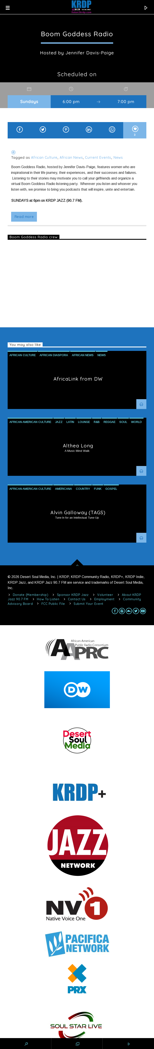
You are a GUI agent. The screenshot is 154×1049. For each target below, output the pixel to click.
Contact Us (77, 599)
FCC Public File (53, 604)
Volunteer (105, 595)
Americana (63, 488)
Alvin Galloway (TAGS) (78, 512)
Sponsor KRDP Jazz (73, 595)
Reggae (109, 422)
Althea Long (78, 446)
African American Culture (30, 422)
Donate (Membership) (30, 595)
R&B (97, 422)
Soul (123, 422)
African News (71, 157)
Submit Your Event (88, 604)
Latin (70, 422)
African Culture (44, 157)
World (136, 422)
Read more (24, 216)
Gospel (111, 488)
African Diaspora (54, 355)
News (118, 157)
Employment (104, 599)
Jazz (58, 422)
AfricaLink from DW (78, 379)
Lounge (84, 422)
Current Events (98, 157)
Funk (97, 488)
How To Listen (48, 599)
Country (83, 488)
